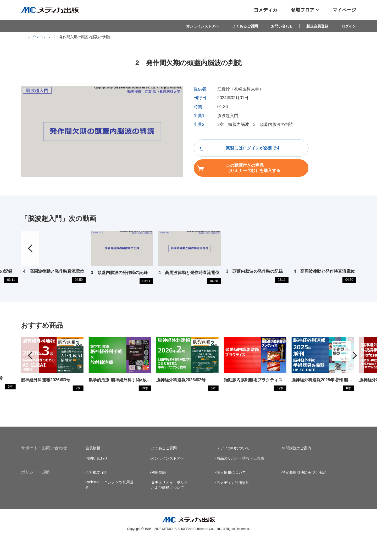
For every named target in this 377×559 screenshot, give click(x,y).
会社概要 (93, 492)
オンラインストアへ (202, 26)
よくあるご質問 (245, 26)
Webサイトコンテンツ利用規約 (110, 505)
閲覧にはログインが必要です (235, 149)
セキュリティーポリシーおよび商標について (171, 505)
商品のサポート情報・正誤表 (240, 478)
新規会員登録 (317, 26)
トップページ (35, 37)
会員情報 (93, 468)
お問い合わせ (282, 26)
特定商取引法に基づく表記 (304, 492)
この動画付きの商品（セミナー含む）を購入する (318, 149)
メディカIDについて (233, 468)
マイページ (344, 10)
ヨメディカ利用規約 (233, 502)
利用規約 (158, 492)
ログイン (348, 26)
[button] (355, 370)
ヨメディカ (265, 10)
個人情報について (231, 492)
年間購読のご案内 (296, 468)
